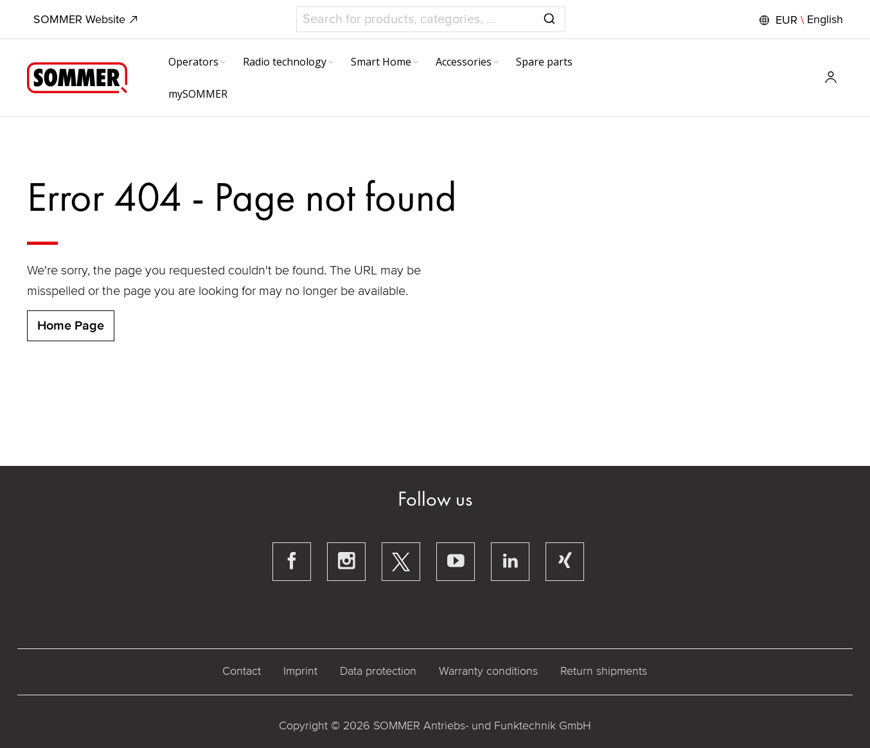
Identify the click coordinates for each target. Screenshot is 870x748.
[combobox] (430, 19)
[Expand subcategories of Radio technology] (330, 63)
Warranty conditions (488, 671)
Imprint (300, 671)
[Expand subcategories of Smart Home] (415, 63)
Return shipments (603, 671)
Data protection (378, 671)
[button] (799, 20)
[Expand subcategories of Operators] (222, 63)
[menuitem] (198, 62)
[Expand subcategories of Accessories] (496, 63)
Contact (241, 671)
